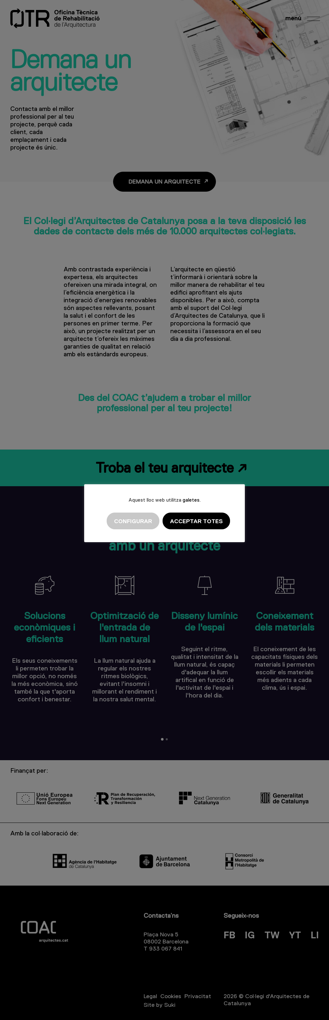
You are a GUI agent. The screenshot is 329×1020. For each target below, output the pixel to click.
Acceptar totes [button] (196, 521)
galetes (191, 500)
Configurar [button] (133, 521)
